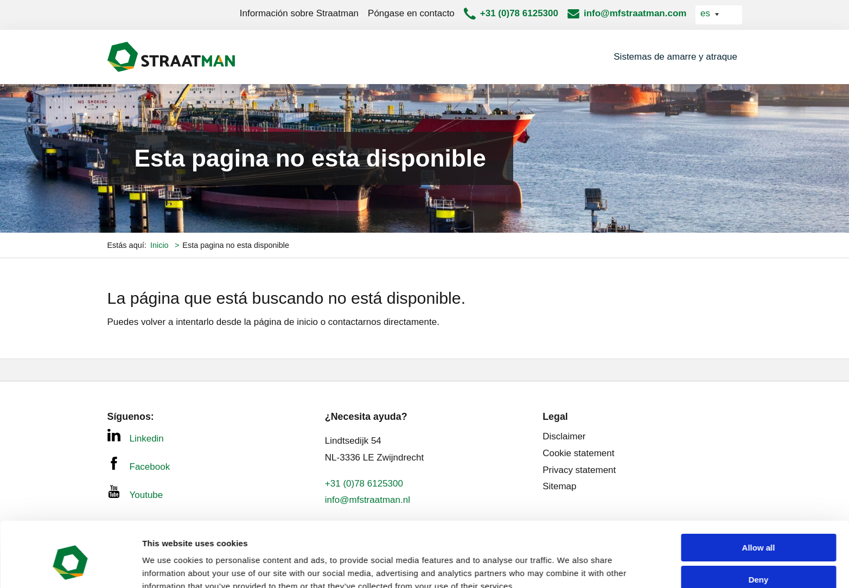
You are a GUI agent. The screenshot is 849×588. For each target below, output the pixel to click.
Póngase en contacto (411, 13)
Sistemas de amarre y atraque (675, 57)
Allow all (758, 498)
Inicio (160, 245)
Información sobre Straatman (299, 13)
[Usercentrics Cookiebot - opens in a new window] (70, 567)
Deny (759, 530)
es (706, 13)
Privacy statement (579, 470)
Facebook (138, 464)
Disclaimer (563, 436)
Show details (167, 566)
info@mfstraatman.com (635, 13)
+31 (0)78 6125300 (519, 13)
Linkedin (135, 436)
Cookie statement (578, 453)
